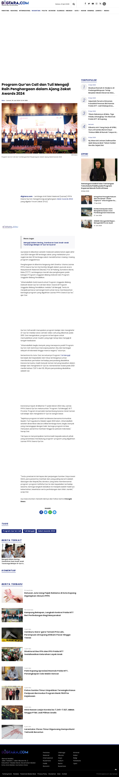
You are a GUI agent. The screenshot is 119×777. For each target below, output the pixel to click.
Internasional (24, 11)
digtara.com (26, 196)
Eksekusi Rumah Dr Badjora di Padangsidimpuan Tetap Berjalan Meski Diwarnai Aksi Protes (101, 91)
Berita (60, 763)
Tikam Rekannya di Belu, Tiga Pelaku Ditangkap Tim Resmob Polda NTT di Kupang (101, 116)
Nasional (14, 11)
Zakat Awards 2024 (65, 199)
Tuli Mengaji (65, 355)
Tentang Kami (7, 774)
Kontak (64, 774)
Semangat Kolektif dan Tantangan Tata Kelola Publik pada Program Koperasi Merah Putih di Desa (97, 185)
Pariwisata (77, 761)
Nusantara (36, 11)
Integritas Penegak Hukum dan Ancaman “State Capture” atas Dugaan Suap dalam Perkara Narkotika (105, 200)
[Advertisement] (59, 32)
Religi (75, 758)
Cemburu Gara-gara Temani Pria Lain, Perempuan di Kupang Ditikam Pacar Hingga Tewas (47, 635)
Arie (3, 100)
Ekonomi (52, 11)
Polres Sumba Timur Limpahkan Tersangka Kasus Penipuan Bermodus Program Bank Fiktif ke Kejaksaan (49, 693)
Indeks (106, 11)
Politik (44, 11)
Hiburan (69, 11)
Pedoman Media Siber (28, 774)
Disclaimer (52, 774)
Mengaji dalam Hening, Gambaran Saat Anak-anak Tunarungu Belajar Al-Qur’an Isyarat (46, 244)
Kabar (75, 755)
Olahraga (60, 11)
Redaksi (16, 774)
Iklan (59, 774)
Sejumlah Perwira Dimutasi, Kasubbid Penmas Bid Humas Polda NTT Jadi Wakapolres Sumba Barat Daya (101, 105)
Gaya (76, 11)
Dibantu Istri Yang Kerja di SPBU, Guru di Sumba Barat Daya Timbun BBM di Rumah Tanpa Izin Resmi (102, 131)
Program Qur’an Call (12, 531)
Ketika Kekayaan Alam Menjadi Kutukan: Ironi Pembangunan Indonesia (104, 211)
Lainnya (98, 11)
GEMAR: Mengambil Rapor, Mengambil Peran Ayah (104, 222)
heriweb (114, 774)
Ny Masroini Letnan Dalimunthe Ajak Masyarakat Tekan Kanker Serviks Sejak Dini (102, 143)
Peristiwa (5, 11)
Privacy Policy (42, 774)
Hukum (83, 11)
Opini (75, 763)
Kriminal (90, 11)
